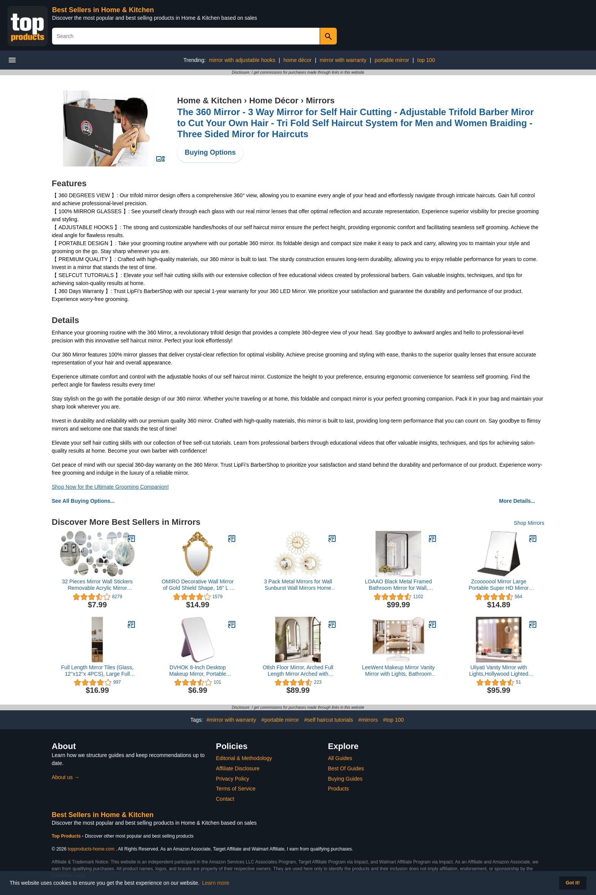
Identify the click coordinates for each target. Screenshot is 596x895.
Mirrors (320, 100)
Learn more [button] (216, 883)
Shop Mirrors (529, 523)
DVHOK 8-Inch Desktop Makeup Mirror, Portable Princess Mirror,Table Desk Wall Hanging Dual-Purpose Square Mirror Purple (197, 670)
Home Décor (273, 100)
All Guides (340, 758)
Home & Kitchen (209, 100)
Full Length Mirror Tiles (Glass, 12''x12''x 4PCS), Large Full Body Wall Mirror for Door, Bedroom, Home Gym (97, 670)
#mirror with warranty (231, 720)
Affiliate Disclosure (238, 768)
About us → (65, 777)
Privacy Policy (232, 779)
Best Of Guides (346, 768)
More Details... (517, 501)
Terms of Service (235, 789)
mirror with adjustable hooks (242, 60)
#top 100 (393, 720)
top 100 (426, 60)
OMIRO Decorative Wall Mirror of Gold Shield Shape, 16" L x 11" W (197, 584)
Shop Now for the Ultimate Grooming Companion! (110, 487)
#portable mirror (280, 720)
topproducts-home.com (91, 849)
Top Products (67, 836)
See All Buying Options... (83, 501)
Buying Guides (345, 779)
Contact (225, 799)
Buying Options (210, 152)
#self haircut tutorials (328, 720)
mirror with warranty (343, 60)
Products (338, 789)
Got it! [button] (573, 882)
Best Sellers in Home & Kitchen (103, 10)
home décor (298, 60)
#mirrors (368, 720)
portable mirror (391, 60)
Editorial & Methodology (244, 758)
